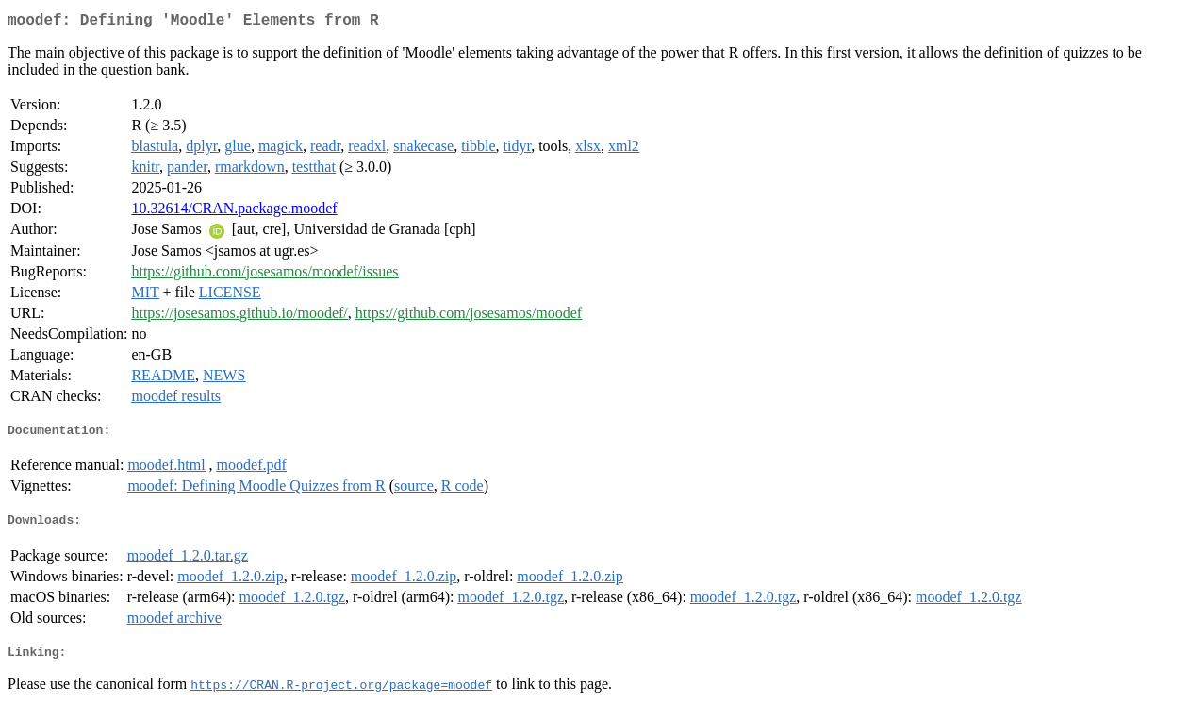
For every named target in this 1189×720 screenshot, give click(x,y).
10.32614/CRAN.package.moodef (234, 212)
